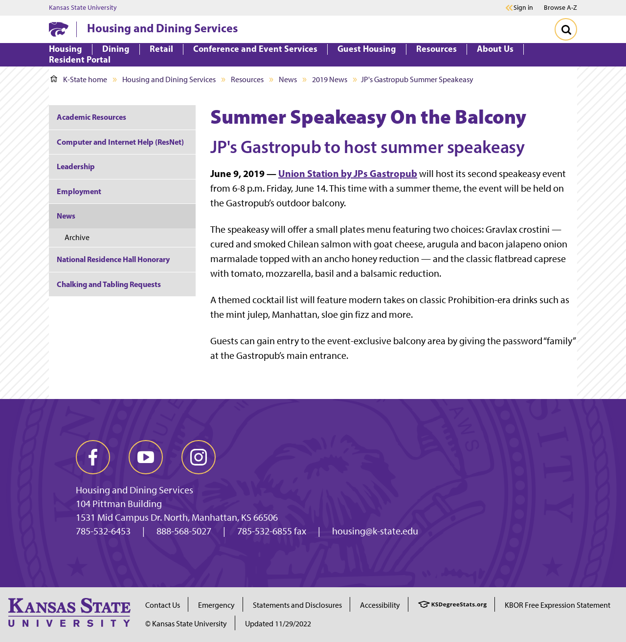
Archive (77, 237)
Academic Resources (91, 117)
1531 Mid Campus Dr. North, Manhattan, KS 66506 (177, 517)
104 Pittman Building (119, 503)
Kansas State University (83, 8)
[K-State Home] (58, 29)
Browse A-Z (560, 7)
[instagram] (198, 457)
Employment (79, 191)
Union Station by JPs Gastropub (347, 173)
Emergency (216, 605)
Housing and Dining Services (162, 28)
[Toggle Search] (566, 29)
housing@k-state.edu (375, 531)
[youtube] (146, 457)
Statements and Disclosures (297, 605)
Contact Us (162, 605)
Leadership (76, 166)
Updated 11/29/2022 (278, 623)
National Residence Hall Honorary (113, 259)
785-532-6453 (103, 531)
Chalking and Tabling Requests (109, 284)
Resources (247, 79)
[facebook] (93, 457)
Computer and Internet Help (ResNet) (120, 142)
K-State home (78, 79)
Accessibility (380, 605)
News (288, 79)
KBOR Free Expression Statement (557, 605)
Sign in (523, 8)
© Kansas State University (186, 623)
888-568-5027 (183, 531)
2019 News (329, 79)
